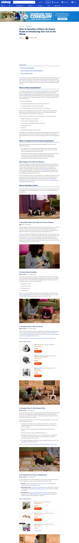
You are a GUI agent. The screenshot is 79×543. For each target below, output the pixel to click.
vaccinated (23, 442)
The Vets (29, 238)
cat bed (31, 494)
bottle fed (21, 235)
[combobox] (24, 2)
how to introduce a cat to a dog (49, 444)
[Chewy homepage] (6, 2)
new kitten (24, 77)
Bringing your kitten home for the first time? (39, 492)
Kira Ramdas (30, 94)
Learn (49, 5)
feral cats (55, 134)
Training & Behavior (28, 26)
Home (20, 26)
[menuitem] (26, 68)
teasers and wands (25, 485)
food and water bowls (45, 494)
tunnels (53, 483)
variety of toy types (42, 483)
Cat (23, 26)
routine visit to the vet (28, 332)
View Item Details (37, 530)
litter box (35, 494)
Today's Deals (57, 5)
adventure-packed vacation (52, 331)
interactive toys (36, 485)
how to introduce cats (34, 444)
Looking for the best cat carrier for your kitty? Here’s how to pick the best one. (37, 338)
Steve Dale (45, 168)
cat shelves (40, 487)
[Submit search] (34, 2)
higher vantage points (39, 488)
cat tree (34, 487)
